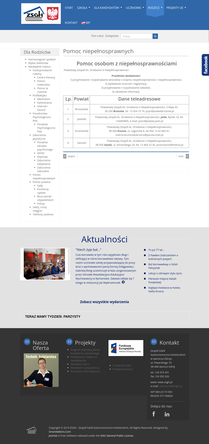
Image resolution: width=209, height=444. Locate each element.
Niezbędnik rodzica (39, 66)
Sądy (40, 185)
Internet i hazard (42, 108)
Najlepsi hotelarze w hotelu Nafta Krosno (162, 289)
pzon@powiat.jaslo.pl (150, 121)
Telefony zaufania (43, 214)
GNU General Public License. (117, 435)
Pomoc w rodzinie (42, 90)
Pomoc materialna (43, 82)
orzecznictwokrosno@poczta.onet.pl (142, 135)
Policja (41, 203)
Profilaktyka (40, 95)
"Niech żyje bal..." (88, 249)
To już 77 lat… (154, 250)
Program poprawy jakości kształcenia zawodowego (85, 351)
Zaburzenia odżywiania (43, 162)
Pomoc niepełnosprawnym (44, 176)
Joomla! (53, 435)
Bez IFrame (104, 315)
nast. (181, 156)
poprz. (72, 156)
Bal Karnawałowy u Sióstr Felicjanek (161, 266)
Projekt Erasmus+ (123, 369)
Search (155, 36)
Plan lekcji (97, 35)
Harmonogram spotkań (42, 59)
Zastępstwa (112, 35)
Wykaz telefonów (38, 63)
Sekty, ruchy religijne (40, 208)
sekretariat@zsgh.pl (170, 386)
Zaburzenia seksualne (43, 169)
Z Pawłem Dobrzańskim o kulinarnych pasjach (161, 257)
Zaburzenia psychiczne (39, 136)
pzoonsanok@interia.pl (169, 144)
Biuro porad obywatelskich (45, 198)
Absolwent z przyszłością (85, 367)
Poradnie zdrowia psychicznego (45, 146)
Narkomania (44, 102)
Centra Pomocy (46, 77)
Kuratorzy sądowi (43, 190)
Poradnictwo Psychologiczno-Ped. (42, 117)
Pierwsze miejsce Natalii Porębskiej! (160, 280)
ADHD (40, 153)
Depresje (42, 156)
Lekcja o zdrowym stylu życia (163, 273)
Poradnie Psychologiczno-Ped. (46, 128)
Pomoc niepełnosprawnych (98, 51)
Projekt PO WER (122, 365)
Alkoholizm (43, 99)
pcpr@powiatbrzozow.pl (160, 111)
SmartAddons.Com (60, 431)
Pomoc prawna (41, 182)
